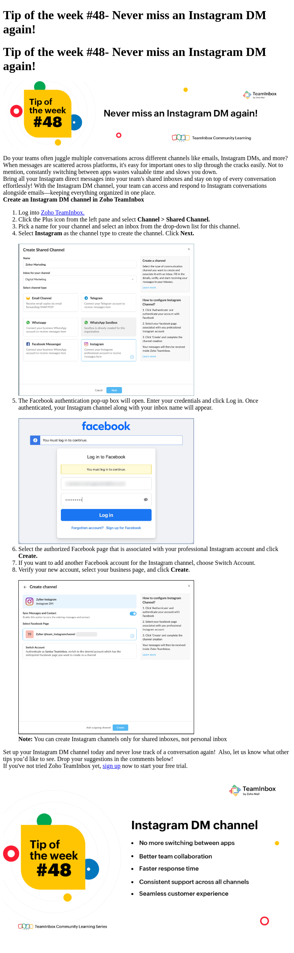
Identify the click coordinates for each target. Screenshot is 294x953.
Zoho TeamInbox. (63, 212)
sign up (112, 766)
